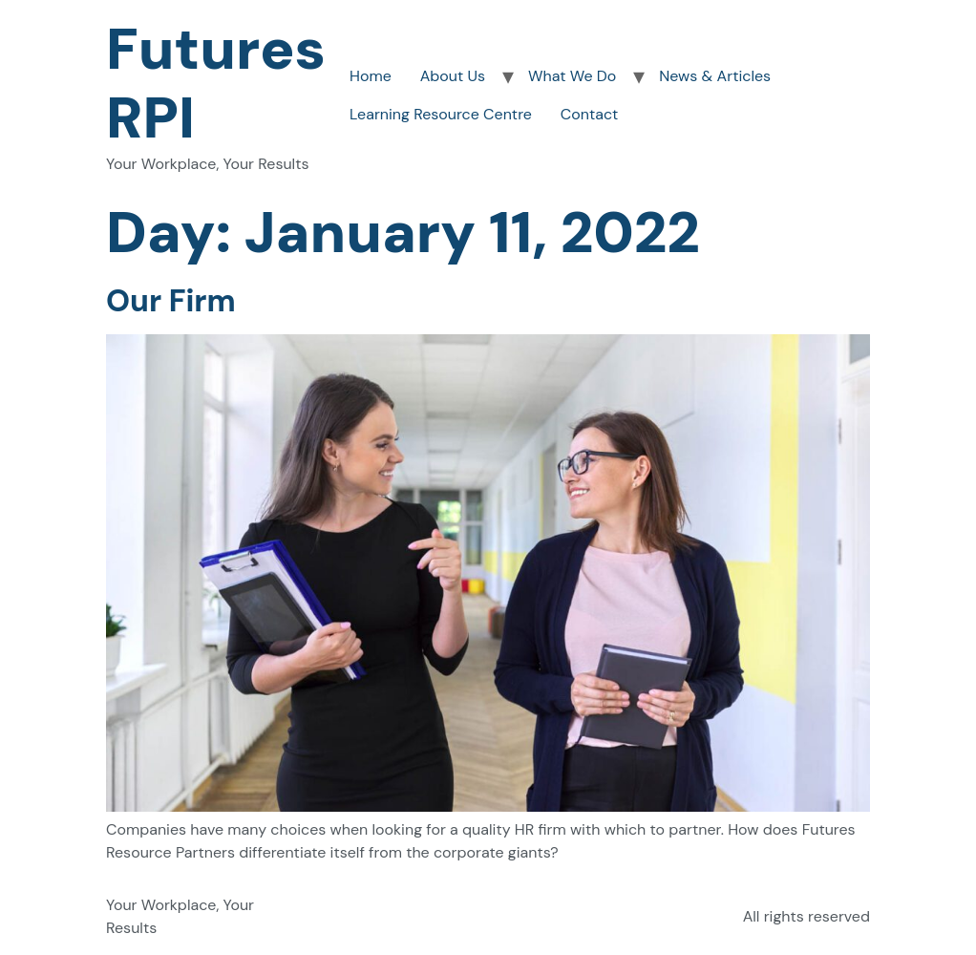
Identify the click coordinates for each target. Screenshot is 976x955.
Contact (589, 114)
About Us (452, 76)
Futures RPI (216, 83)
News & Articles (715, 76)
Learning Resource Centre (441, 114)
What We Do (572, 76)
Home (371, 76)
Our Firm (171, 301)
